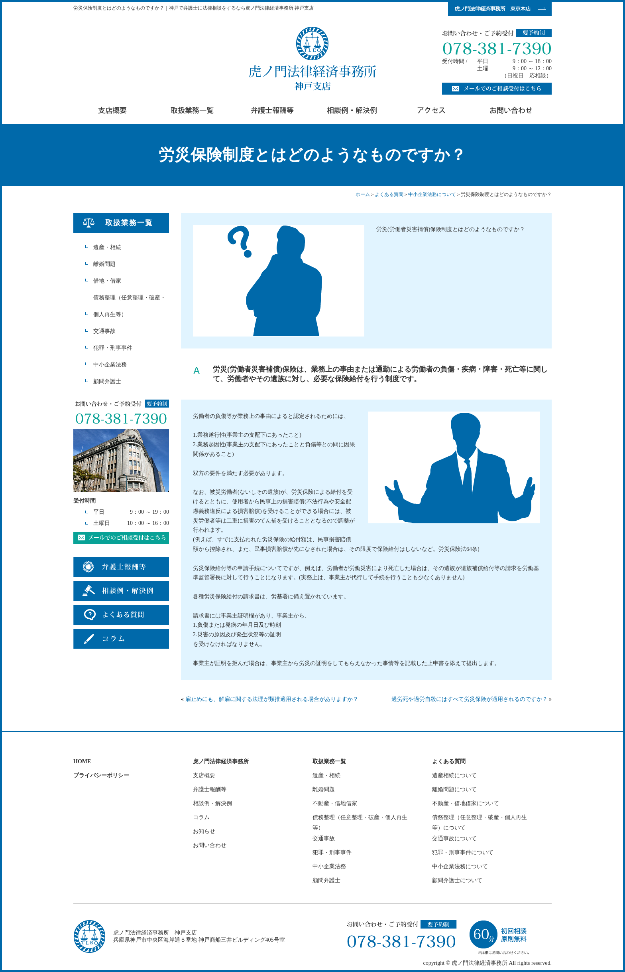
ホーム (363, 194)
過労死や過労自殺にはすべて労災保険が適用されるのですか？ (469, 699)
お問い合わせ (209, 845)
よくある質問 (389, 194)
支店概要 (204, 775)
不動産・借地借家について (465, 803)
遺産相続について (454, 775)
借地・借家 (107, 281)
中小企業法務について (432, 194)
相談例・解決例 (212, 803)
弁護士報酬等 (209, 789)
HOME (82, 761)
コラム (201, 817)
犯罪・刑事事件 (112, 348)
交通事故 (104, 331)
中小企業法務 (110, 365)
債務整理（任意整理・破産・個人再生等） (129, 306)
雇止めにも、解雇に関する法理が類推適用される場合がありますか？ (271, 699)
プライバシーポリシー (101, 775)
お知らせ (204, 831)
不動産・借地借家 (334, 803)
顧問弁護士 (107, 381)
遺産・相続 (107, 247)
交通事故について (454, 838)
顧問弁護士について (457, 880)
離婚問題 (104, 264)
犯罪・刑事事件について (462, 852)
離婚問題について (454, 789)
